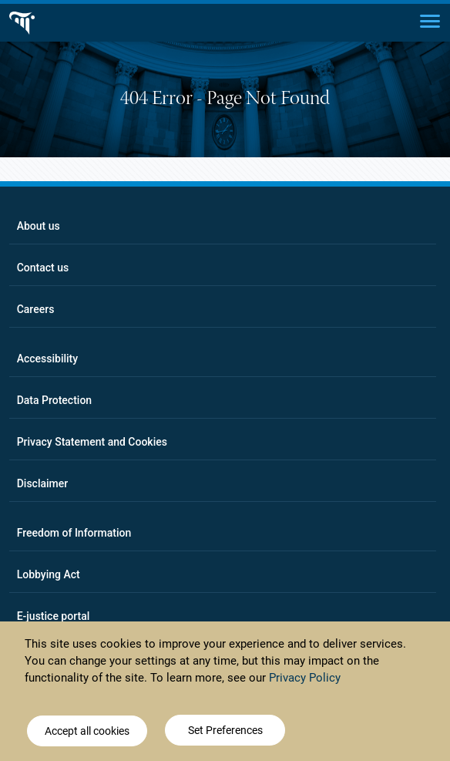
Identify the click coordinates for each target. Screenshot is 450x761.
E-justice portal (53, 616)
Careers (36, 309)
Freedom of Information (74, 533)
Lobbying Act (48, 574)
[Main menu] (430, 20)
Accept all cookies (87, 731)
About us (38, 226)
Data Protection (54, 400)
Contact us (43, 267)
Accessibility (47, 358)
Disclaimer (43, 483)
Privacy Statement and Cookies (92, 442)
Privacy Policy (305, 678)
